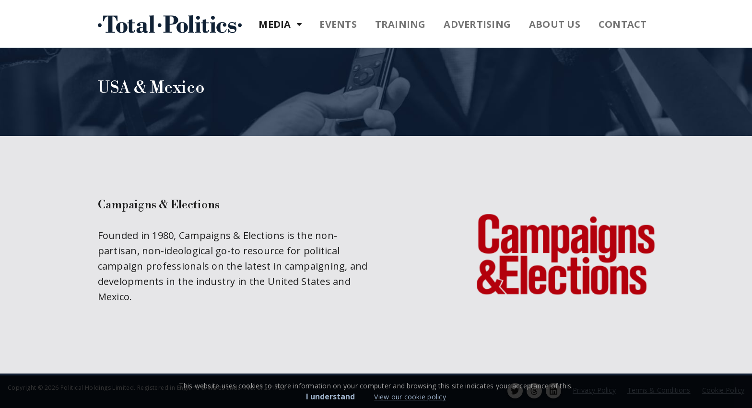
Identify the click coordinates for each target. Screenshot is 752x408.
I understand (330, 396)
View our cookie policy (410, 396)
